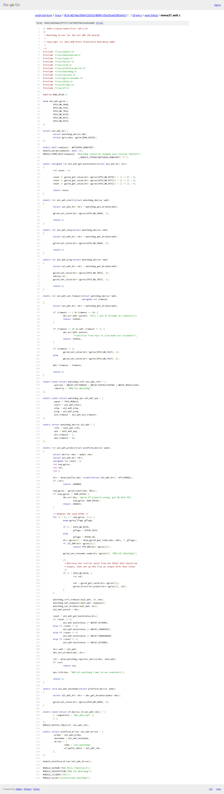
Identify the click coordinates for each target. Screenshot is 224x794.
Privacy (27, 789)
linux (58, 15)
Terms (36, 789)
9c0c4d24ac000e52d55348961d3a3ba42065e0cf (95, 15)
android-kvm (43, 15)
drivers (137, 15)
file (99, 23)
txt (211, 789)
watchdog (151, 15)
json (218, 789)
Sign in (217, 4)
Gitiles (19, 789)
